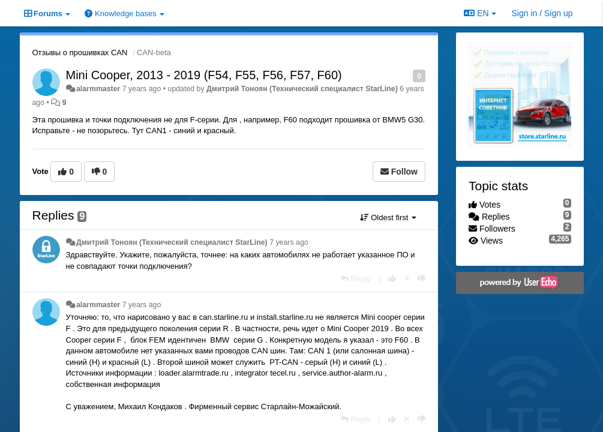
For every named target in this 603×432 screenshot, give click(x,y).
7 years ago (288, 242)
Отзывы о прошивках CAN (80, 52)
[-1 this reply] (421, 278)
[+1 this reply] (392, 278)
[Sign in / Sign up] (542, 13)
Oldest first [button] (388, 217)
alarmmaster (98, 89)
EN (480, 13)
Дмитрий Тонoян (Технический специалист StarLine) (302, 89)
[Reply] (356, 278)
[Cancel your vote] (407, 278)
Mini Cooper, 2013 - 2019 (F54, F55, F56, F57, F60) (204, 75)
